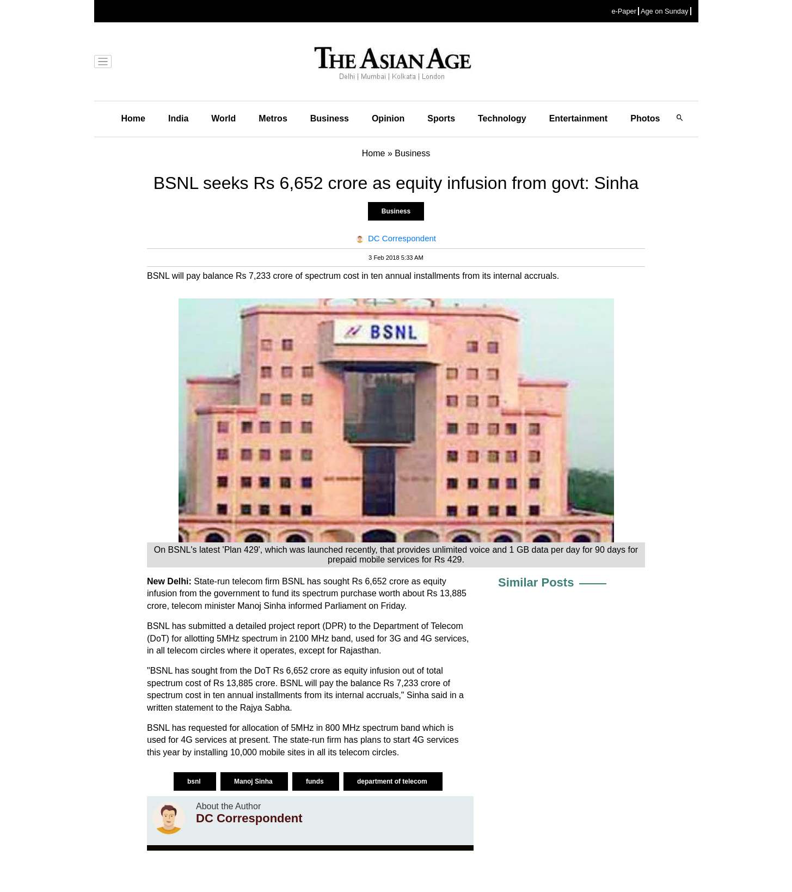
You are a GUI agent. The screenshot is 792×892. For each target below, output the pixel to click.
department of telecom (393, 781)
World (223, 118)
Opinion (388, 118)
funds (316, 781)
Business (329, 118)
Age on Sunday (665, 11)
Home (133, 118)
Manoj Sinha (254, 781)
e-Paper (623, 11)
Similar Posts (536, 582)
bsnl (194, 781)
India (178, 118)
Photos (645, 118)
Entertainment (578, 118)
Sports (441, 118)
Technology (502, 118)
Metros (273, 118)
